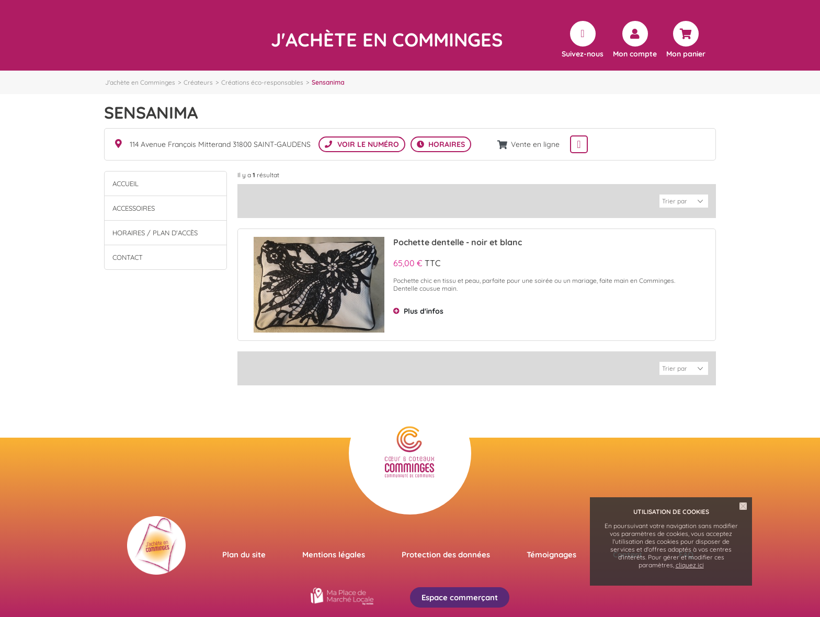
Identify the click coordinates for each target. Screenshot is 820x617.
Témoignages (551, 553)
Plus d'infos (423, 310)
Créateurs (198, 82)
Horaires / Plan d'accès (155, 232)
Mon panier (685, 53)
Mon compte (635, 53)
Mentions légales (333, 553)
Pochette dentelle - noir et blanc (457, 241)
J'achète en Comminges (140, 82)
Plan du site (244, 553)
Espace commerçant (460, 596)
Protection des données (446, 553)
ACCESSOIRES (133, 208)
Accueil (125, 183)
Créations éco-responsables (262, 82)
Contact (127, 257)
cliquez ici (690, 565)
